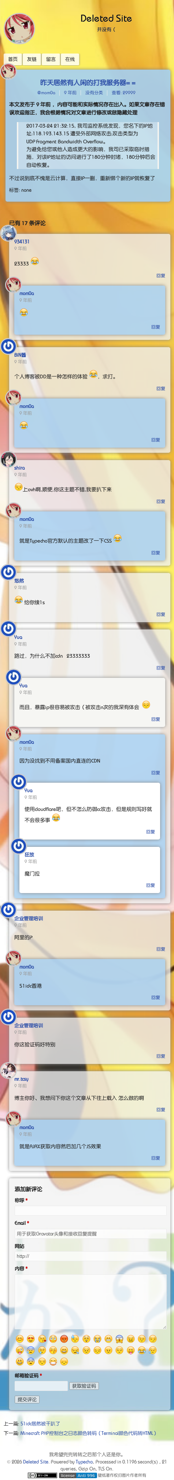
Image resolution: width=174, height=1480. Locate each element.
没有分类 (94, 93)
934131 (22, 241)
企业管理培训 (28, 918)
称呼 (19, 1200)
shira (19, 468)
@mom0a (46, 93)
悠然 (19, 581)
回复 (160, 275)
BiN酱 (20, 355)
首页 (13, 59)
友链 (32, 59)
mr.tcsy (21, 1079)
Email (20, 1223)
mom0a (26, 293)
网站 (19, 1246)
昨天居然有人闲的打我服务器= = (88, 82)
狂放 (29, 854)
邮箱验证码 (26, 1375)
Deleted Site (107, 18)
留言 (51, 59)
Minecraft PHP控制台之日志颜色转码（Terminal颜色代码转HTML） (89, 1433)
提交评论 (27, 1399)
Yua (18, 637)
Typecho (84, 1461)
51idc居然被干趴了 (40, 1423)
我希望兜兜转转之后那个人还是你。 (87, 1454)
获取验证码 (84, 1386)
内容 (19, 1268)
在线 (70, 59)
